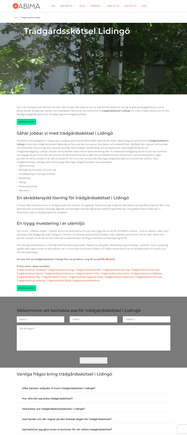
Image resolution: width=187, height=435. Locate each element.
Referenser (102, 6)
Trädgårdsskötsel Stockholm (115, 273)
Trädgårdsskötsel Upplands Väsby (85, 277)
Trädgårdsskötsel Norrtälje (116, 269)
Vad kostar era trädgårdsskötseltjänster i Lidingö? (53, 409)
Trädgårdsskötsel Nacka (59, 280)
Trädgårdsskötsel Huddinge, (31, 280)
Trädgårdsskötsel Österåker (145, 269)
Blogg (151, 6)
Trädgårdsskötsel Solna (87, 273)
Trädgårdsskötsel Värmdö (148, 277)
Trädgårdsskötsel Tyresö (54, 277)
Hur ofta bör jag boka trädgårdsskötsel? (47, 398)
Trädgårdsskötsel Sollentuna (59, 273)
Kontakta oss (138, 6)
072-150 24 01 (108, 259)
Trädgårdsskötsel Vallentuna (119, 277)
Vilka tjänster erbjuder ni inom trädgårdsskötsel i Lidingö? (58, 388)
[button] (93, 387)
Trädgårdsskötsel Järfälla (88, 269)
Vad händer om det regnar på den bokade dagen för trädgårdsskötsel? (67, 419)
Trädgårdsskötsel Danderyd (31, 269)
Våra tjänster (73, 6)
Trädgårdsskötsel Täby (28, 277)
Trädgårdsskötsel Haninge (60, 269)
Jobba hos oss (120, 6)
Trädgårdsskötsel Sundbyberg (146, 273)
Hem (60, 6)
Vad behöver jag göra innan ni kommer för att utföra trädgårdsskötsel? (67, 429)
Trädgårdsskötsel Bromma (85, 280)
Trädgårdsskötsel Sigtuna (30, 273)
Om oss (89, 6)
